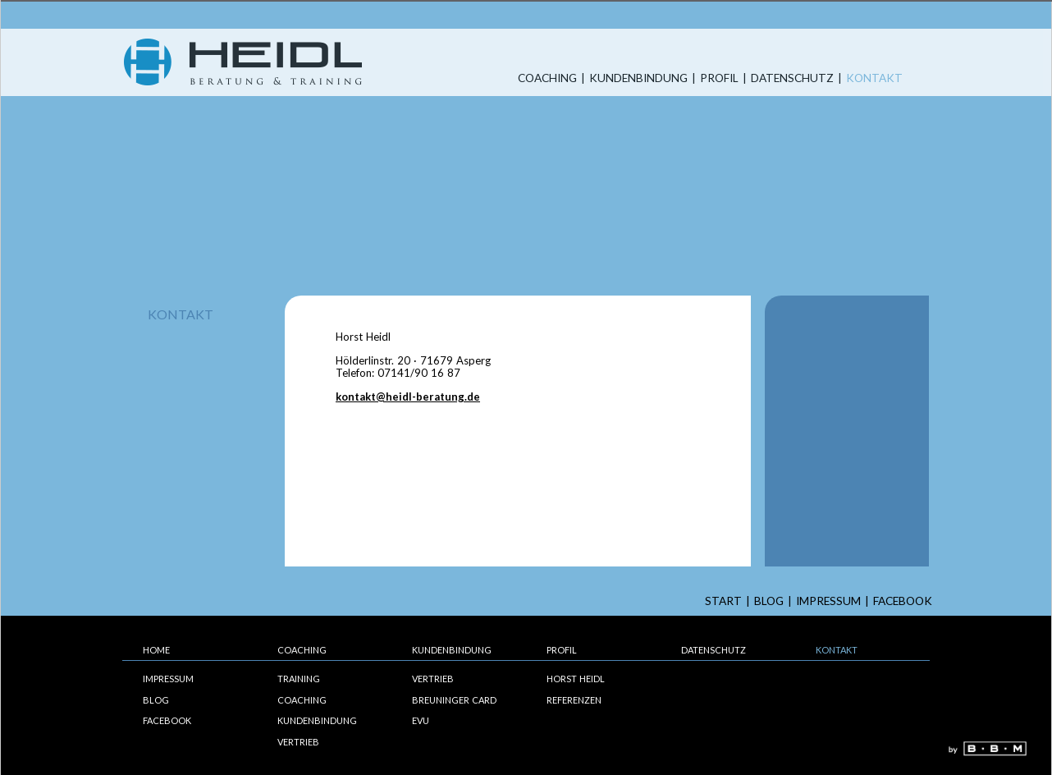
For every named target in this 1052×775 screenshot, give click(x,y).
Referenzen (574, 700)
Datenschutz (792, 78)
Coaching (547, 78)
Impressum (828, 601)
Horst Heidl (576, 678)
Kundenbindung (638, 78)
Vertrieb (298, 741)
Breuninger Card (454, 700)
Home (156, 649)
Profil (719, 78)
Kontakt (874, 78)
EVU (420, 720)
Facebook (902, 601)
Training (298, 678)
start (723, 601)
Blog (769, 601)
